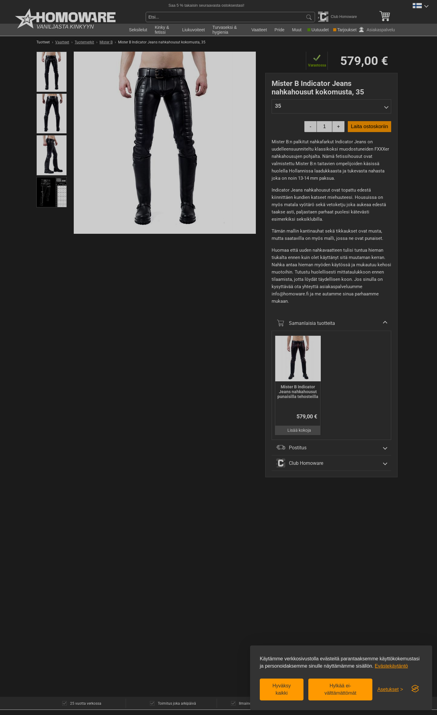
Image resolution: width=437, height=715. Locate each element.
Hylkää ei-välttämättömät (340, 689)
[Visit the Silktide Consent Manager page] (415, 689)
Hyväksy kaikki (282, 689)
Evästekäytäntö (391, 666)
